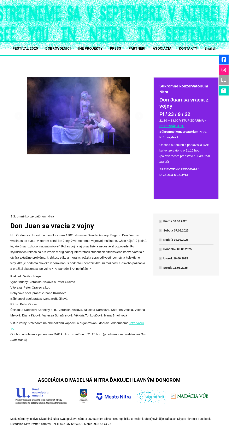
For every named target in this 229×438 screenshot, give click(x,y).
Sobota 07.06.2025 (175, 230)
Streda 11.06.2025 (175, 267)
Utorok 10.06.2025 (175, 258)
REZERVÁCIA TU (171, 126)
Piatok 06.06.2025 (175, 221)
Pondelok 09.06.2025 (177, 249)
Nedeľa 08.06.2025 (175, 239)
